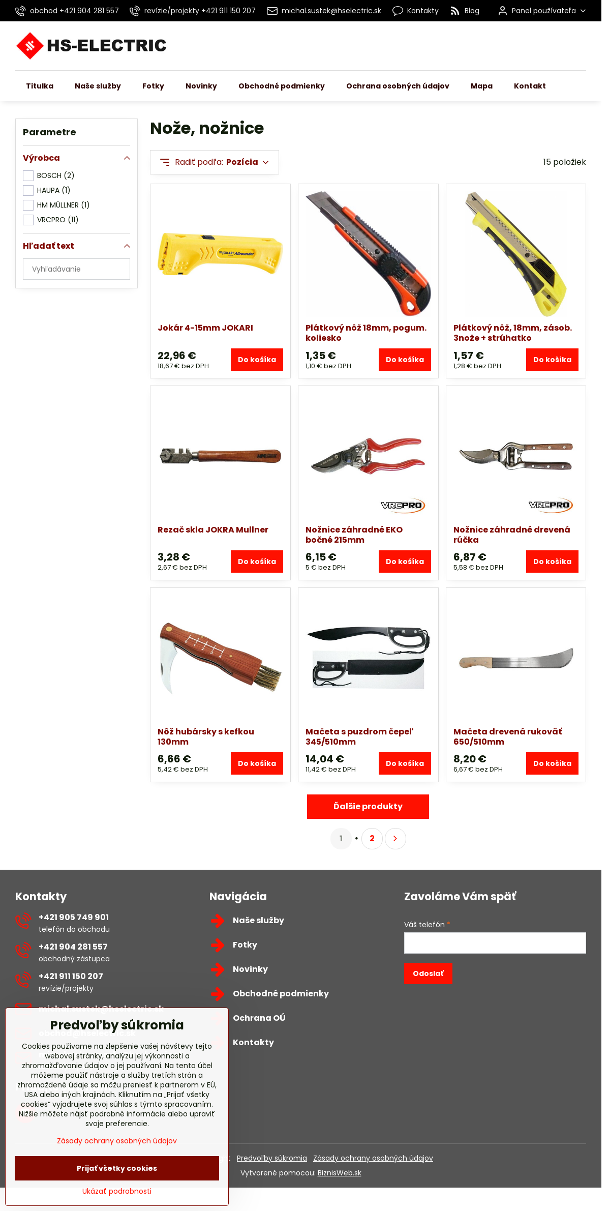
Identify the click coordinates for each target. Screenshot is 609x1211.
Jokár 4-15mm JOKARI (205, 328)
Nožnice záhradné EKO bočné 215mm (354, 535)
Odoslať (428, 973)
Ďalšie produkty (368, 806)
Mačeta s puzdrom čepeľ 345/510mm (359, 737)
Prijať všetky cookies (117, 1183)
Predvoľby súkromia (272, 1158)
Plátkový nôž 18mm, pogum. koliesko (366, 333)
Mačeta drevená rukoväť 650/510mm (507, 737)
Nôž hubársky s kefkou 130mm (206, 737)
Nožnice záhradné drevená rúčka (511, 535)
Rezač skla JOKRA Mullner (213, 530)
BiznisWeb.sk (339, 1173)
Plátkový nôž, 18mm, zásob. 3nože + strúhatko (512, 333)
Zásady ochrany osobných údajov (373, 1158)
